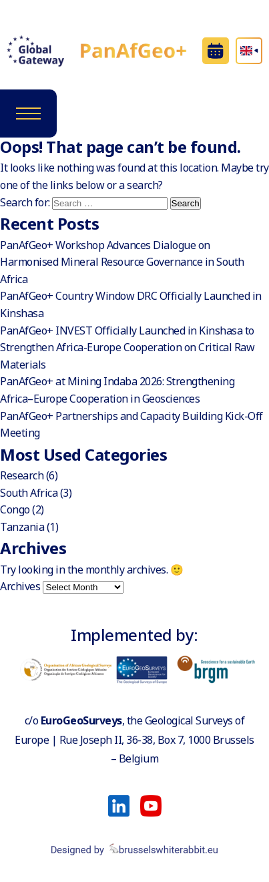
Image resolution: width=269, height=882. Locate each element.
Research (21, 475)
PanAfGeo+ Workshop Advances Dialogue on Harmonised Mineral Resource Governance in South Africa (122, 262)
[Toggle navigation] (28, 113)
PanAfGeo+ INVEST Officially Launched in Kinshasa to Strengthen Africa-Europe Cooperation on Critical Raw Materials (127, 347)
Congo (15, 509)
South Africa (28, 492)
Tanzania (22, 526)
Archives (20, 586)
